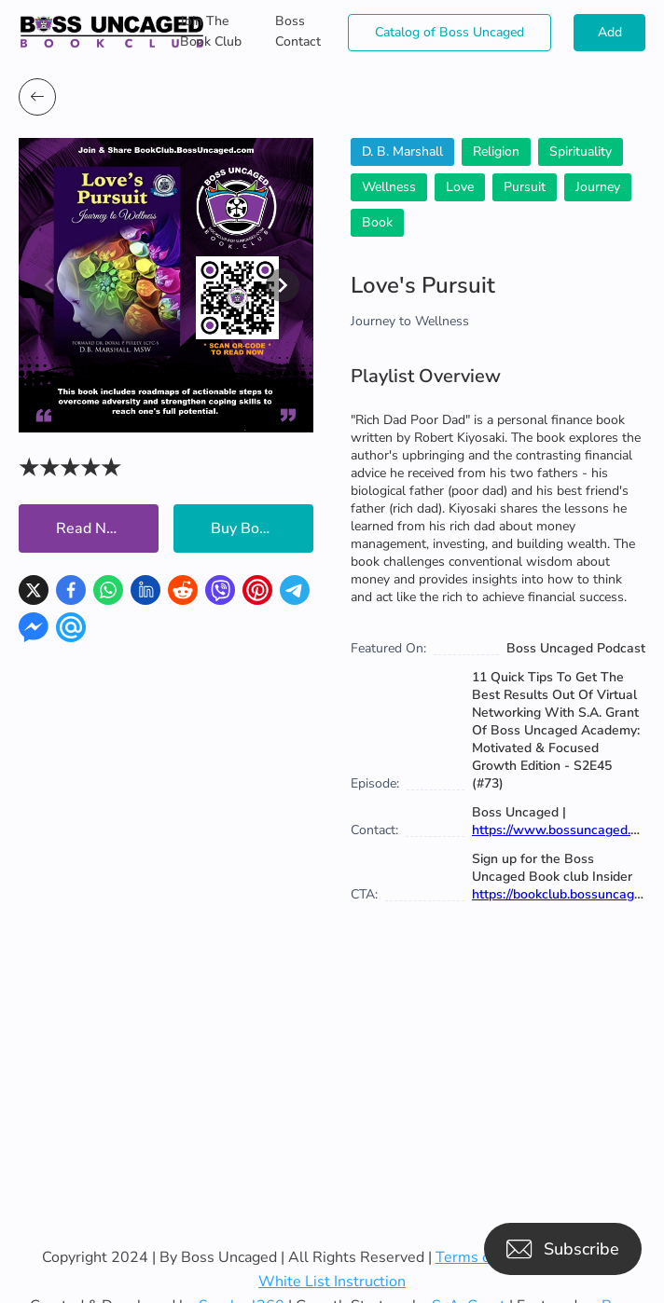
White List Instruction (332, 1281)
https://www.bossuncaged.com (564, 830)
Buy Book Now (261, 528)
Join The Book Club (211, 31)
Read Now (92, 528)
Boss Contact (298, 31)
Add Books (610, 37)
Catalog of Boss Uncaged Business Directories (449, 37)
